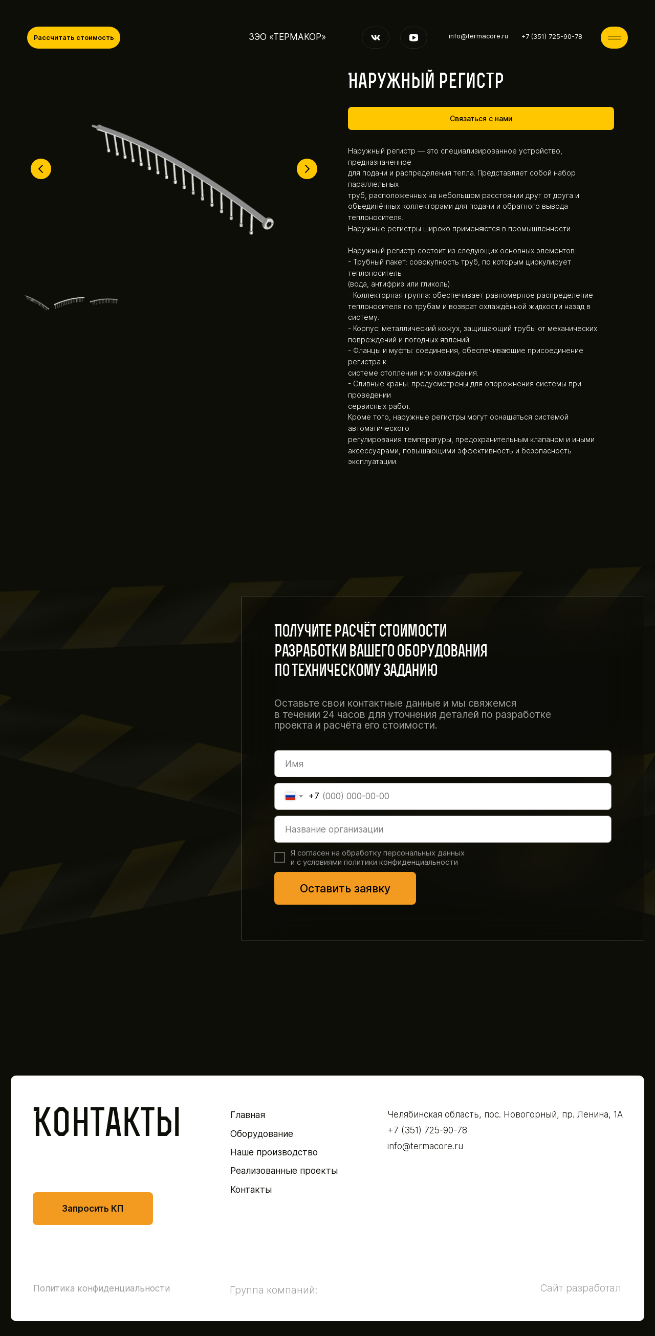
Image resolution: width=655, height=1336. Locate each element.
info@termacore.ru (478, 36)
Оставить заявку (345, 888)
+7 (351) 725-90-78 (551, 36)
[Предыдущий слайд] (41, 169)
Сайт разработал (580, 1288)
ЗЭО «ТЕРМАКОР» (287, 36)
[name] (443, 763)
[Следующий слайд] (307, 169)
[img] (614, 38)
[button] (73, 38)
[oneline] (443, 829)
